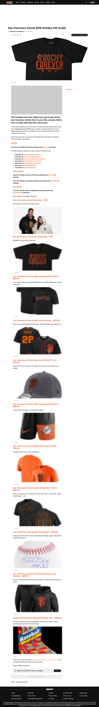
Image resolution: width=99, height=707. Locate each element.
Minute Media (10, 702)
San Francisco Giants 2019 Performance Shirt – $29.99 (35, 447)
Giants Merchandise (21, 682)
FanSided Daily (15, 696)
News (17, 2)
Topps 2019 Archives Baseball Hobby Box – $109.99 (37, 618)
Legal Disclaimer (16, 698)
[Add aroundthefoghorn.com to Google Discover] (79, 35)
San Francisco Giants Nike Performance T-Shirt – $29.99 (36, 277)
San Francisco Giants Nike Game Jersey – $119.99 (36, 320)
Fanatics (17, 187)
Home (13, 682)
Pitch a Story (31, 696)
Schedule (23, 2)
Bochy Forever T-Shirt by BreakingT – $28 (33, 236)
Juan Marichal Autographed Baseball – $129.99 (35, 532)
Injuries (48, 2)
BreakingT (18, 171)
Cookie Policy (84, 696)
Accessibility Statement (35, 698)
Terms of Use (67, 696)
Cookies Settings (68, 698)
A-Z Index (51, 698)
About (13, 693)
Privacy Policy (52, 696)
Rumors (37, 2)
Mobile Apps (83, 693)
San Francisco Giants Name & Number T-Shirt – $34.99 (35, 489)
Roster (42, 2)
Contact (50, 693)
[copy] (20, 35)
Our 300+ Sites (67, 693)
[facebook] (86, 2)
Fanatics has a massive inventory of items (44, 660)
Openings (30, 693)
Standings (30, 2)
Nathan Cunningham (17, 31)
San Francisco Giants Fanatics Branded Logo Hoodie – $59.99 (34, 575)
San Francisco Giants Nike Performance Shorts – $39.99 (36, 405)
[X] (89, 2)
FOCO (14, 143)
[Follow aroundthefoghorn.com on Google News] (57, 671)
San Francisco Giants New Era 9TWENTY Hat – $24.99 (35, 361)
